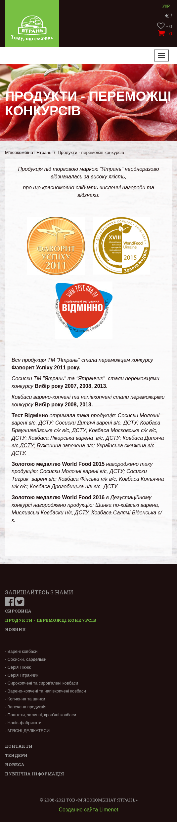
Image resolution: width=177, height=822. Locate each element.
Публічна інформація (34, 773)
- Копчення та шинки (25, 698)
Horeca (14, 764)
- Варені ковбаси (21, 651)
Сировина (18, 611)
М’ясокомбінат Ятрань (28, 152)
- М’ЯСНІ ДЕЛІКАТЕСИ (27, 730)
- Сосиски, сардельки (25, 659)
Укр (166, 6)
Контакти (18, 746)
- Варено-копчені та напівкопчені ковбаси (45, 691)
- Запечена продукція (25, 706)
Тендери (16, 755)
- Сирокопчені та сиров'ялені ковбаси (41, 683)
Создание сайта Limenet (88, 809)
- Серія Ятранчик (21, 675)
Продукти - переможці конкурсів (50, 620)
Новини (15, 629)
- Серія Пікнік (18, 667)
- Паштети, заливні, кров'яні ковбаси (40, 714)
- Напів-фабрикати (23, 722)
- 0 (164, 26)
